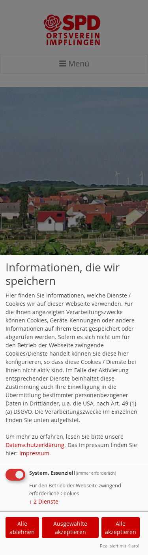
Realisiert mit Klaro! (119, 546)
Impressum (34, 453)
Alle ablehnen (22, 528)
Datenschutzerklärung (35, 445)
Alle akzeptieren (120, 528)
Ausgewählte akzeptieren (70, 528)
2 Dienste (43, 501)
